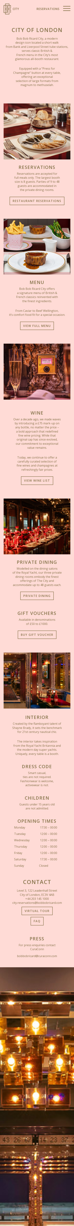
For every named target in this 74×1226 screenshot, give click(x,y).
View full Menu (37, 326)
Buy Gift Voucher (37, 635)
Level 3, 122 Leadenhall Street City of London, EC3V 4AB (37, 893)
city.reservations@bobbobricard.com (37, 903)
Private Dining (37, 596)
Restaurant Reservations (37, 201)
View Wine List (37, 481)
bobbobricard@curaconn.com (37, 956)
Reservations (48, 9)
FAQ (37, 921)
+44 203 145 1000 (37, 899)
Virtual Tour (37, 911)
